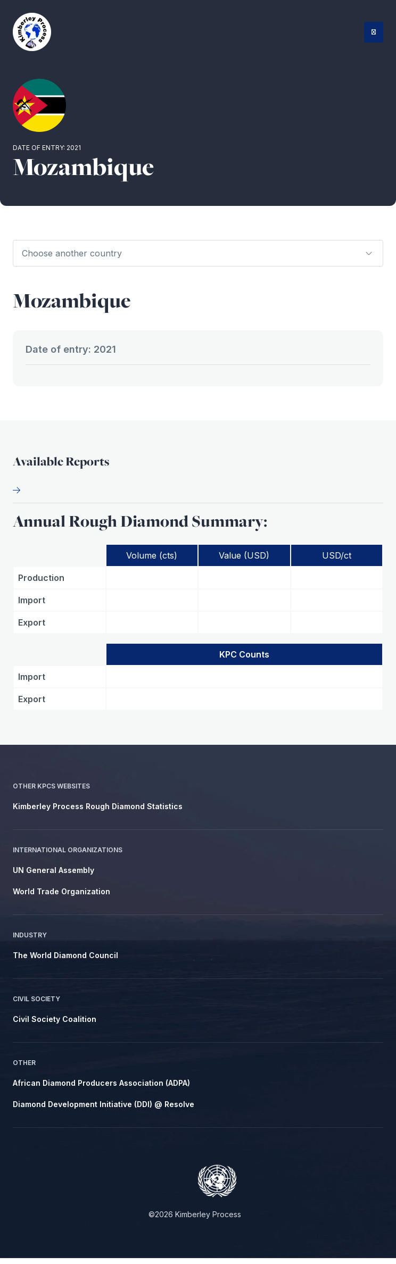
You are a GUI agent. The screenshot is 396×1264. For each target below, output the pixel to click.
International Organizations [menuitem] (67, 856)
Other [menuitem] (24, 1068)
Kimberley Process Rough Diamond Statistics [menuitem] (98, 812)
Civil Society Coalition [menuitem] (54, 1024)
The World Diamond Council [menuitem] (65, 961)
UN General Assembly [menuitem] (53, 875)
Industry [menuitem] (30, 941)
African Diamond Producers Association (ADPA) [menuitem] (101, 1088)
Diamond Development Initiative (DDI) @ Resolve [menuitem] (103, 1110)
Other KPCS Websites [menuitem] (51, 792)
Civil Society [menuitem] (36, 1005)
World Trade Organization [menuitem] (61, 897)
